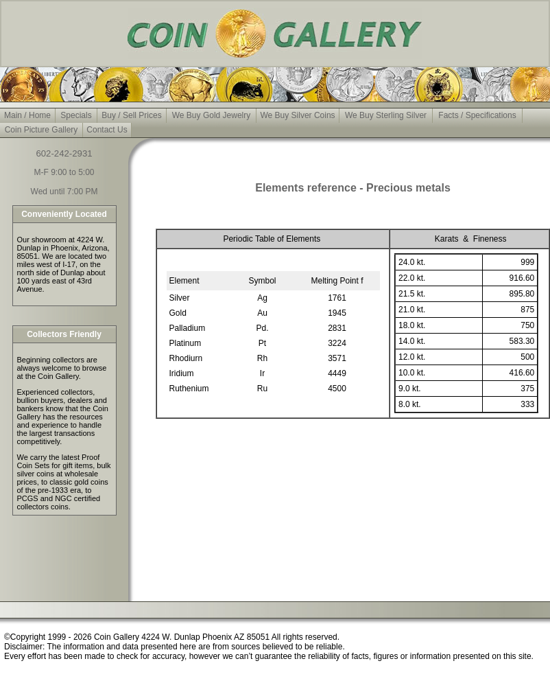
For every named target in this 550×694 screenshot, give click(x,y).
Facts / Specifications (477, 115)
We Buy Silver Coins (297, 115)
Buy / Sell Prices (131, 115)
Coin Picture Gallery (41, 130)
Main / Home (27, 115)
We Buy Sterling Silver (386, 115)
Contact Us (106, 130)
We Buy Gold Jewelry (211, 115)
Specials (75, 115)
